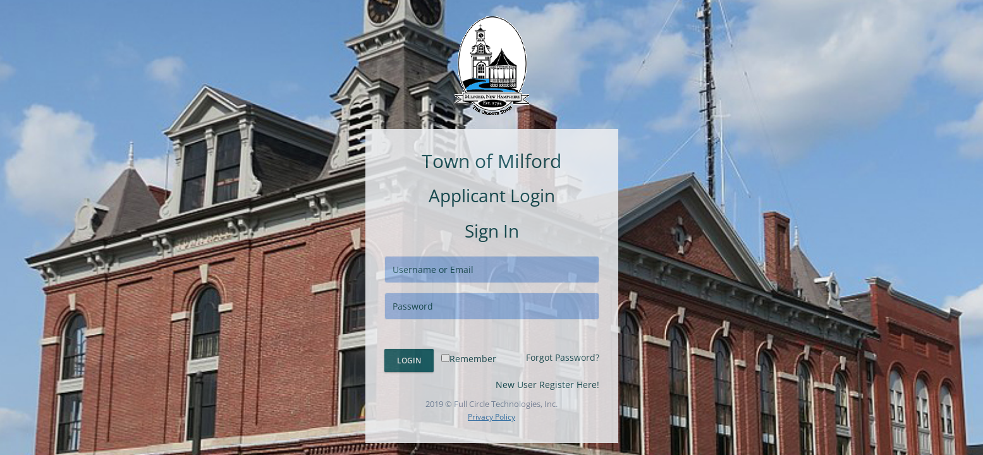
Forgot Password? (562, 357)
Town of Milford (491, 161)
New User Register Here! (547, 385)
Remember (468, 359)
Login (409, 360)
